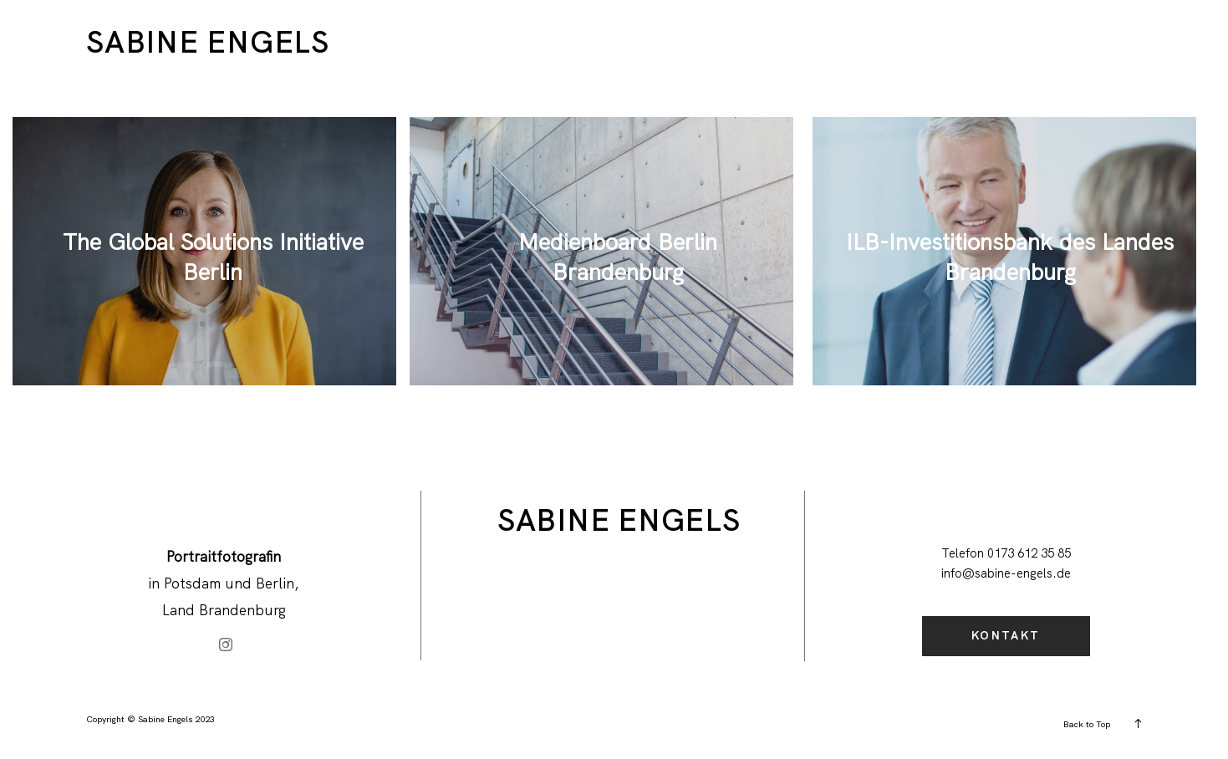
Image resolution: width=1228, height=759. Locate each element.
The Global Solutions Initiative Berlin (213, 257)
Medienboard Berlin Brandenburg (617, 257)
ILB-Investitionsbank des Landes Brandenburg (1010, 257)
